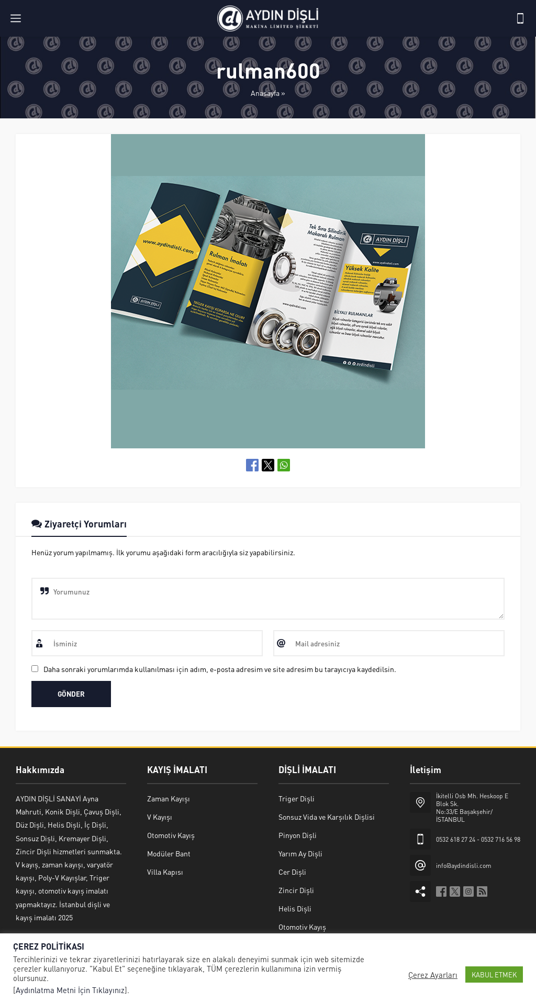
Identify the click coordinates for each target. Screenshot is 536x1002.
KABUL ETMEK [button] (494, 974)
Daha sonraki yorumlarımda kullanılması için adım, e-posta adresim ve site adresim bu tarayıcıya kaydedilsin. (219, 669)
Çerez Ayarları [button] (432, 974)
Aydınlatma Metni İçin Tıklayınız (70, 990)
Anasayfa (265, 92)
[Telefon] (520, 18)
